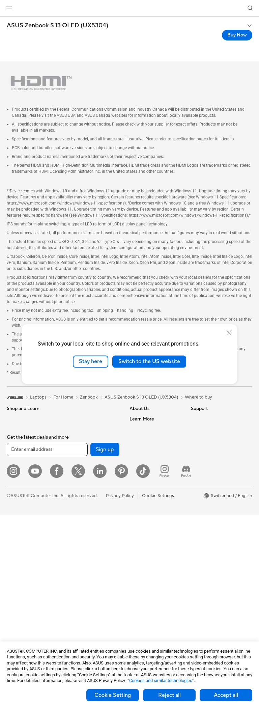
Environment (203, 429)
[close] (228, 333)
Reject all (169, 695)
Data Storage (80, 469)
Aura (195, 530)
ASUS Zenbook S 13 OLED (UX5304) (57, 25)
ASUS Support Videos (152, 596)
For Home (17, 450)
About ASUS (142, 418)
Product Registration (150, 540)
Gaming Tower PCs (26, 551)
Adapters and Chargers (90, 607)
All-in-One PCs (21, 531)
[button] (9, 8)
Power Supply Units (86, 439)
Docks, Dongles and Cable (93, 617)
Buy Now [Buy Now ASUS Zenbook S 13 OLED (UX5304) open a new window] (237, 35)
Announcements (146, 439)
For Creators (19, 470)
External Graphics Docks (91, 479)
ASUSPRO (201, 479)
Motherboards (21, 597)
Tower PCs (17, 541)
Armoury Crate (206, 520)
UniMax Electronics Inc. (153, 489)
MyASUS (139, 606)
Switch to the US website (149, 361)
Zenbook (89, 397)
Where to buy (198, 397)
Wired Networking (85, 525)
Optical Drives (81, 459)
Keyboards (78, 546)
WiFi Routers (80, 500)
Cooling (75, 429)
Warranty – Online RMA (153, 510)
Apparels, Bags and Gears (92, 587)
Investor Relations (148, 449)
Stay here (90, 361)
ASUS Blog (202, 510)
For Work (16, 460)
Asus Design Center (210, 469)
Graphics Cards (22, 607)
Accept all (226, 695)
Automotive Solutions (212, 489)
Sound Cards (80, 449)
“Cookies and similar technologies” (160, 680)
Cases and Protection (88, 597)
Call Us (137, 560)
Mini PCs (15, 571)
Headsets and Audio (87, 566)
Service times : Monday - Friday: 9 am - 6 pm (154, 573)
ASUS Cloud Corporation (155, 479)
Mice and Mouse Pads (88, 556)
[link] (130, 8)
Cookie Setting (112, 695)
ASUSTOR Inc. (144, 469)
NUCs (13, 561)
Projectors (17, 521)
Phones (14, 429)
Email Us (138, 550)
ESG (195, 418)
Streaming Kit (80, 576)
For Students (19, 480)
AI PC (196, 449)
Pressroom (140, 459)
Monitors (16, 511)
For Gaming (18, 490)
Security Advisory (147, 586)
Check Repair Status (150, 520)
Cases (73, 418)
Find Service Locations (152, 530)
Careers (137, 429)
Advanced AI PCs (208, 459)
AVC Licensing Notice (212, 499)
